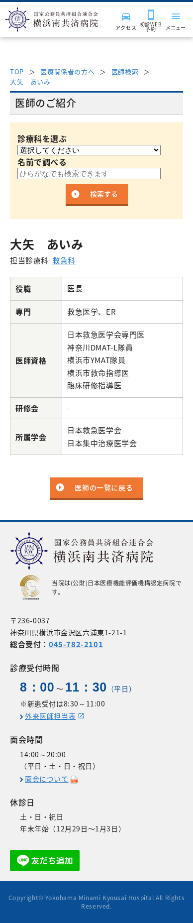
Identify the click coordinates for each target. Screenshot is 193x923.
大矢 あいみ (30, 81)
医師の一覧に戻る (104, 487)
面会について (47, 779)
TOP (17, 71)
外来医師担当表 (50, 716)
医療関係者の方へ (67, 71)
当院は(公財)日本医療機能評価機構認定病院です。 (101, 587)
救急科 (64, 260)
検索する (104, 194)
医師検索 (124, 71)
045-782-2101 (76, 644)
